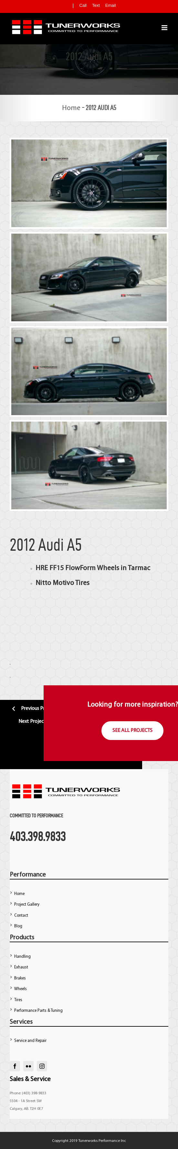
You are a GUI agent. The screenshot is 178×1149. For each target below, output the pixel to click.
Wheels (20, 989)
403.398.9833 (38, 836)
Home (71, 108)
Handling (22, 957)
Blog (18, 926)
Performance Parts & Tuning (38, 1011)
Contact (21, 915)
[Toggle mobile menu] (165, 27)
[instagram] (42, 1066)
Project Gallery (26, 904)
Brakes (20, 978)
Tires (18, 1000)
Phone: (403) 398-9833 (28, 1093)
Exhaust (21, 967)
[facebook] (15, 1066)
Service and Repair (30, 1041)
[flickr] (28, 1066)
